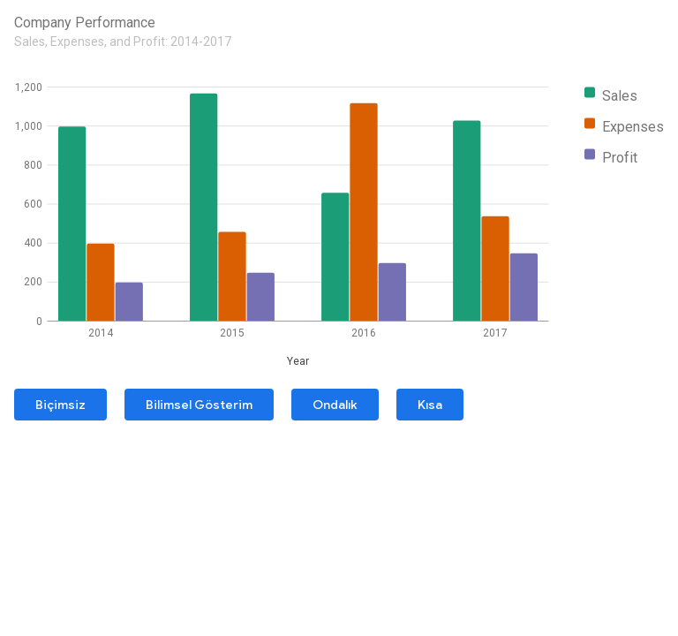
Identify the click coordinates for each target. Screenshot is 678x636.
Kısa (430, 405)
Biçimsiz (60, 405)
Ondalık (335, 405)
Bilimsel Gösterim (199, 405)
